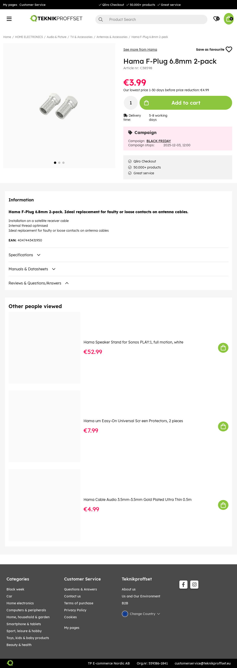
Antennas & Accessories (112, 37)
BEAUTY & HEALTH (18, 645)
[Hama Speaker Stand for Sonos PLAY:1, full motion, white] (48, 348)
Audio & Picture (56, 37)
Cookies (70, 617)
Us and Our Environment (141, 596)
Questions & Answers (80, 589)
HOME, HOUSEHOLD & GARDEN (28, 617)
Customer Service (32, 4)
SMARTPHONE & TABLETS (23, 624)
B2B (125, 603)
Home (7, 37)
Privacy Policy (75, 610)
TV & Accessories (81, 37)
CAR (9, 596)
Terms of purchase (78, 603)
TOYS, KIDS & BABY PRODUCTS (27, 638)
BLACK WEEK (15, 589)
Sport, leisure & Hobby (24, 631)
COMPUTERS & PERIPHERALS (26, 610)
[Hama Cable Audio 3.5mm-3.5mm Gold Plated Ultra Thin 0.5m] (48, 505)
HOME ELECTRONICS (29, 37)
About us (129, 589)
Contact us (72, 596)
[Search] (151, 19)
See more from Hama (140, 49)
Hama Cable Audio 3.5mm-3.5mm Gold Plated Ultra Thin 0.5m (138, 499)
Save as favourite (214, 49)
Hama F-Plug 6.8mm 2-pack (149, 37)
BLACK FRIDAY (159, 141)
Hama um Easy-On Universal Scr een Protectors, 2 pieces (133, 420)
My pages (10, 4)
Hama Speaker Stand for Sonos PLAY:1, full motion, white (133, 342)
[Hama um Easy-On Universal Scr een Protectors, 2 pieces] (48, 426)
